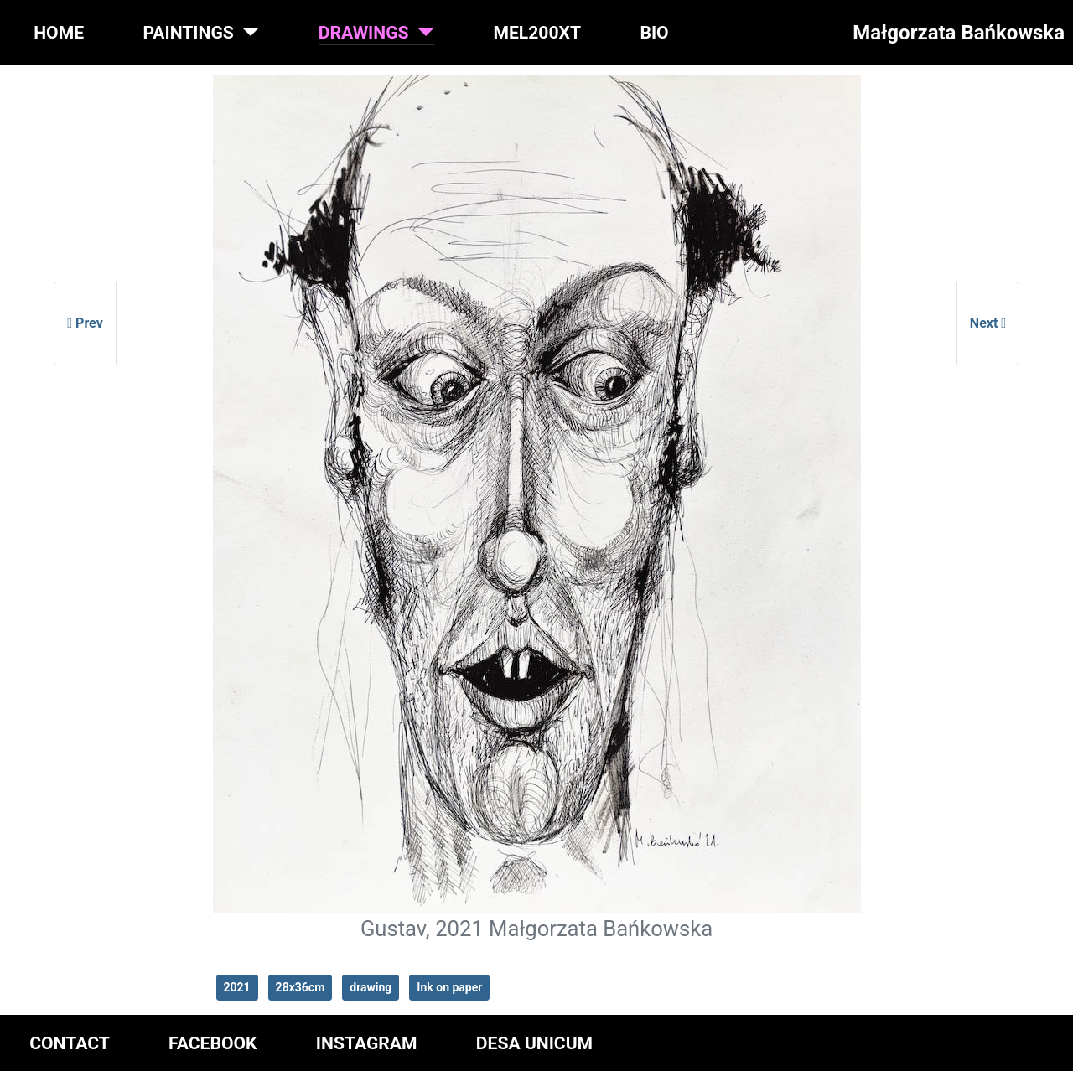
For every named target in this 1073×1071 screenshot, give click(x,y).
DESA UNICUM (534, 1042)
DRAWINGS (364, 32)
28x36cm (300, 987)
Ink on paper (449, 987)
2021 (237, 987)
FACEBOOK (212, 1042)
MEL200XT (537, 32)
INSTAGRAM (366, 1042)
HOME (59, 32)
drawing (370, 987)
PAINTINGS (188, 32)
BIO (654, 32)
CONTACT (69, 1042)
